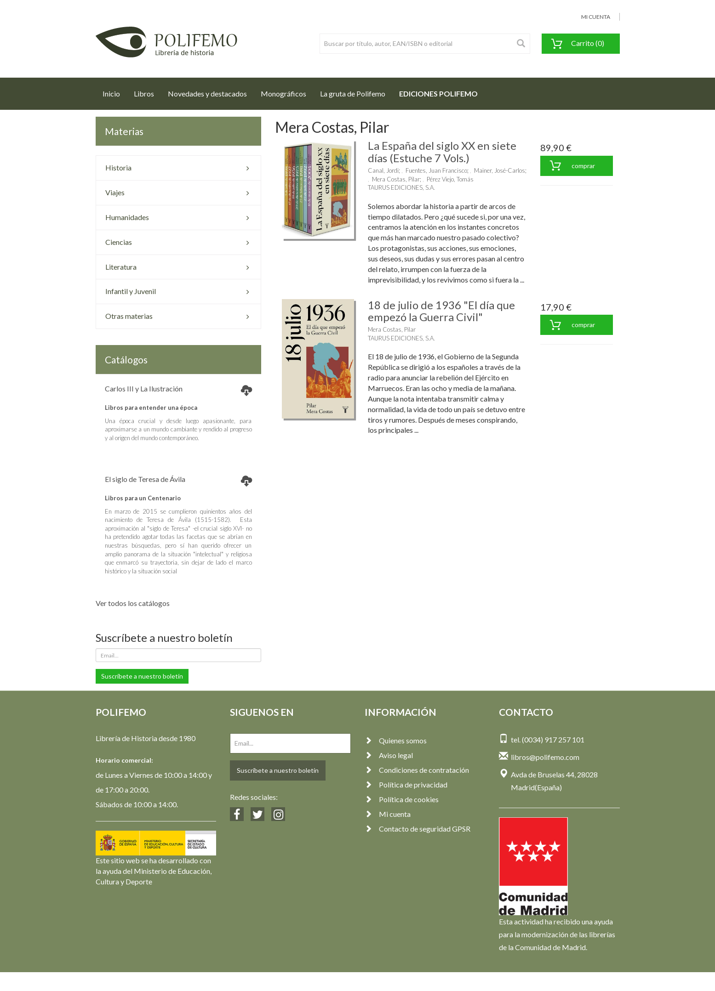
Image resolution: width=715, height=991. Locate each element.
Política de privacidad (406, 784)
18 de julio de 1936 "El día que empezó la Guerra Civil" (441, 310)
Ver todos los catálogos (133, 603)
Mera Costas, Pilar (396, 179)
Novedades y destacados (207, 93)
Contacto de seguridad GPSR (417, 828)
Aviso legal (389, 755)
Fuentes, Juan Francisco (436, 170)
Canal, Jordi (383, 170)
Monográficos (283, 93)
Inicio (115, 91)
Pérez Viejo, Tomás (450, 179)
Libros (144, 93)
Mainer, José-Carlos (499, 170)
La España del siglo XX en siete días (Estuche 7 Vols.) (442, 151)
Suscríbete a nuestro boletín (142, 676)
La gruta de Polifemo (352, 93)
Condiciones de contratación (417, 769)
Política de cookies (402, 799)
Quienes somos (396, 740)
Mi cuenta (388, 814)
